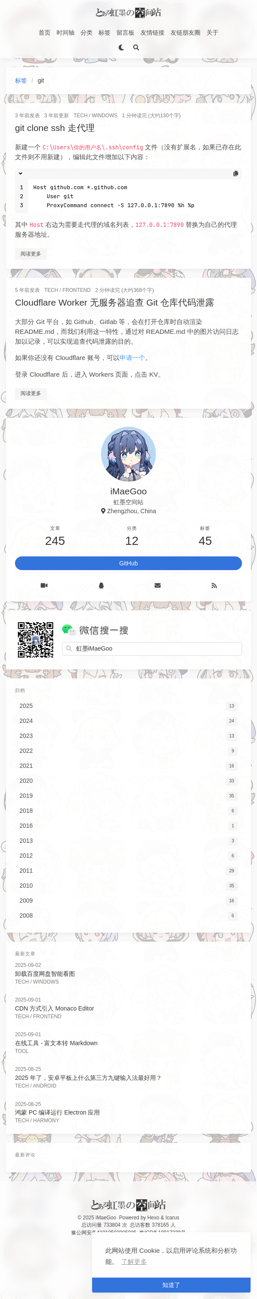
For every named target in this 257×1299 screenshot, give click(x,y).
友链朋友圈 (185, 32)
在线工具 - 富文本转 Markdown (56, 1043)
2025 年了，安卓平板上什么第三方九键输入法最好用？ (88, 1077)
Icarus (172, 1218)
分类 (87, 32)
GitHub (128, 563)
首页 (45, 32)
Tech (80, 116)
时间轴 (66, 32)
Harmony (46, 1121)
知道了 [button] (171, 1284)
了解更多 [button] (134, 1261)
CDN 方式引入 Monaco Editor (54, 1008)
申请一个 (132, 357)
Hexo (153, 1218)
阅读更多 (31, 254)
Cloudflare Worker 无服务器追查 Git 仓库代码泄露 (114, 302)
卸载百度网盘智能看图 (45, 973)
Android (45, 1086)
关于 (212, 32)
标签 (105, 32)
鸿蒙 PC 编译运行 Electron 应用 (57, 1112)
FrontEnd (77, 290)
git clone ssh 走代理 (55, 128)
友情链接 (152, 32)
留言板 (125, 32)
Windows (104, 116)
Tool (22, 1051)
